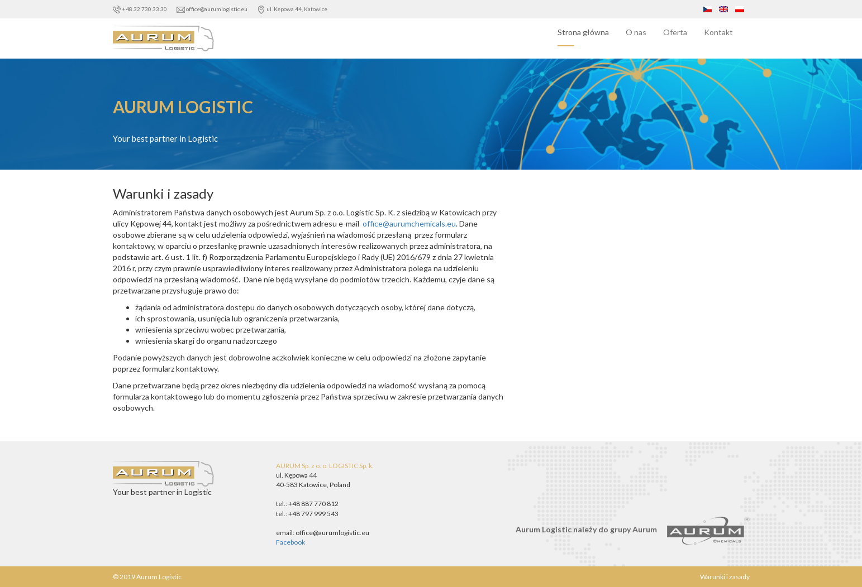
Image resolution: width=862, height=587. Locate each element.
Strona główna (583, 32)
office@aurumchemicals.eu (408, 223)
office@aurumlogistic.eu (213, 9)
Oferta (675, 32)
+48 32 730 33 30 (140, 9)
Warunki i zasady (725, 576)
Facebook (290, 542)
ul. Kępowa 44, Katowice (292, 9)
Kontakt (718, 32)
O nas (636, 32)
